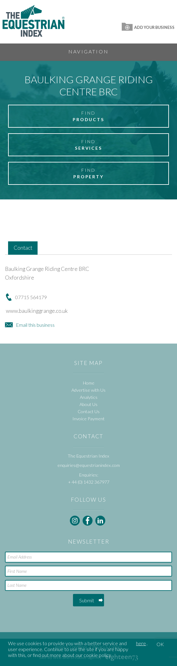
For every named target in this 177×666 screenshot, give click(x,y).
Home (88, 382)
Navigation (88, 51)
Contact (23, 247)
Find (88, 116)
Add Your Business (148, 27)
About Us (88, 404)
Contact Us (89, 411)
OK (160, 644)
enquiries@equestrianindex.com (88, 465)
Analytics (89, 397)
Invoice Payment (88, 418)
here (141, 643)
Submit (86, 600)
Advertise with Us (88, 390)
